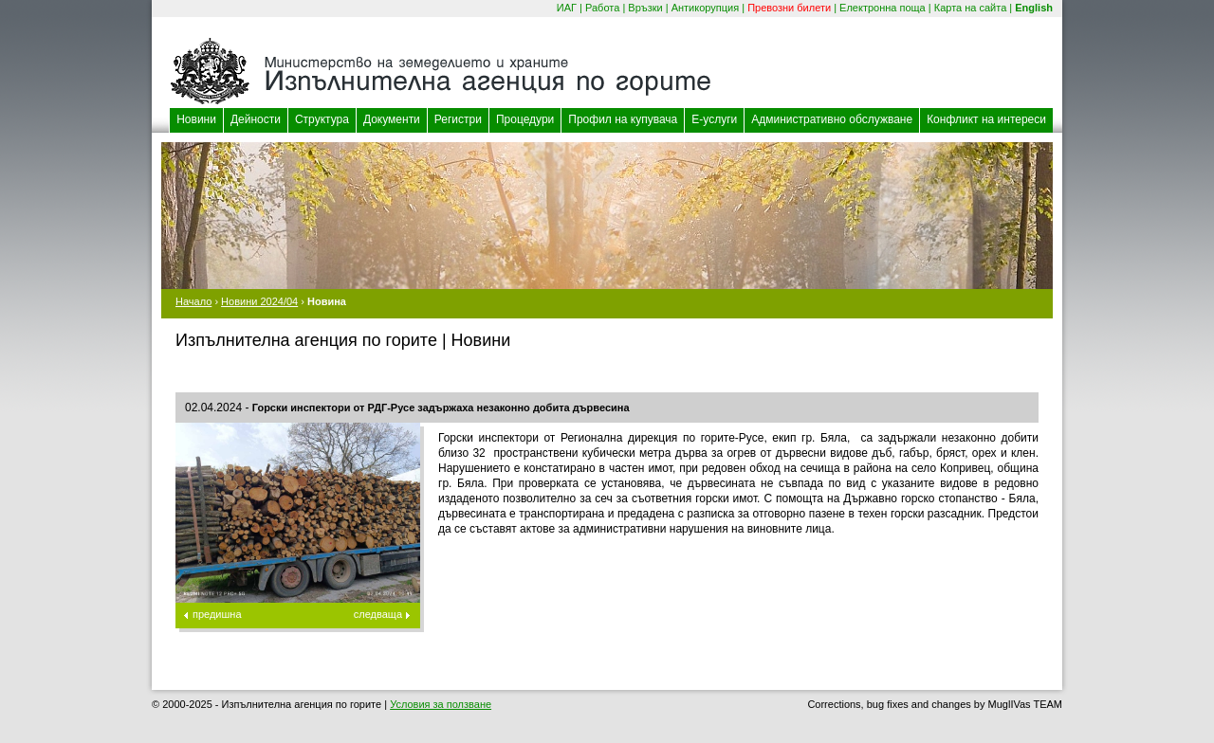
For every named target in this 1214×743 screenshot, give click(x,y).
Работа (602, 7)
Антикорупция (705, 7)
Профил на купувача (622, 119)
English (1034, 7)
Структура (322, 119)
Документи (391, 119)
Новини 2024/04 (259, 301)
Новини (196, 119)
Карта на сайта (970, 7)
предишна (217, 614)
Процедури (525, 119)
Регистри (458, 119)
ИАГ (567, 7)
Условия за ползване (440, 704)
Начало (193, 301)
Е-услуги (714, 119)
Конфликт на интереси (986, 119)
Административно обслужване (831, 119)
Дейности (255, 119)
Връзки (645, 7)
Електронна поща (882, 7)
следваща (378, 614)
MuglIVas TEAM (1025, 704)
